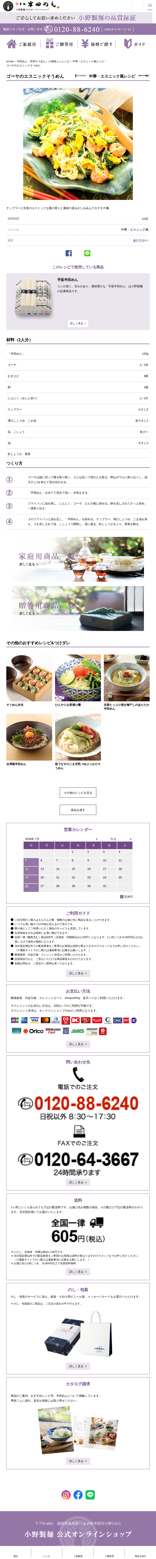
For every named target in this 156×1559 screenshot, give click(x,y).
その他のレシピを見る (78, 792)
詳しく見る (76, 323)
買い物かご (137, 6)
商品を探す (78, 810)
